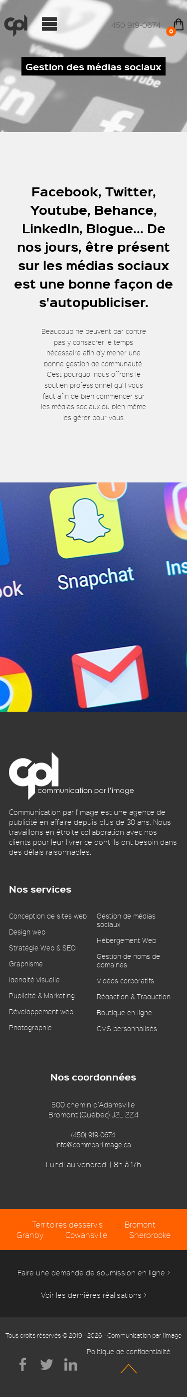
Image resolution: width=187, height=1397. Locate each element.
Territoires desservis (67, 1224)
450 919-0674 (136, 25)
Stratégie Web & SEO (42, 947)
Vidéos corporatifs (125, 980)
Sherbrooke (150, 1235)
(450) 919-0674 (93, 1134)
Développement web (41, 1011)
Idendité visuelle (34, 979)
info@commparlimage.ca (93, 1144)
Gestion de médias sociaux (126, 920)
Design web (27, 932)
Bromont (140, 1224)
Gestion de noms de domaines (128, 960)
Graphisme (26, 963)
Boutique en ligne (124, 1012)
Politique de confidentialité (129, 1351)
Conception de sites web (48, 916)
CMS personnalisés (127, 1028)
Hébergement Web (126, 940)
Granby (29, 1235)
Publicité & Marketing (42, 995)
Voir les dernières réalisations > (94, 1294)
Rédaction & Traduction (134, 996)
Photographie (30, 1027)
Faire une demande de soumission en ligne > (93, 1272)
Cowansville (86, 1235)
